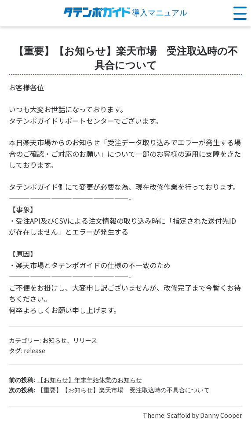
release (34, 350)
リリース (85, 340)
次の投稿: (109, 390)
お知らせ (54, 340)
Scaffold (178, 415)
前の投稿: (75, 379)
